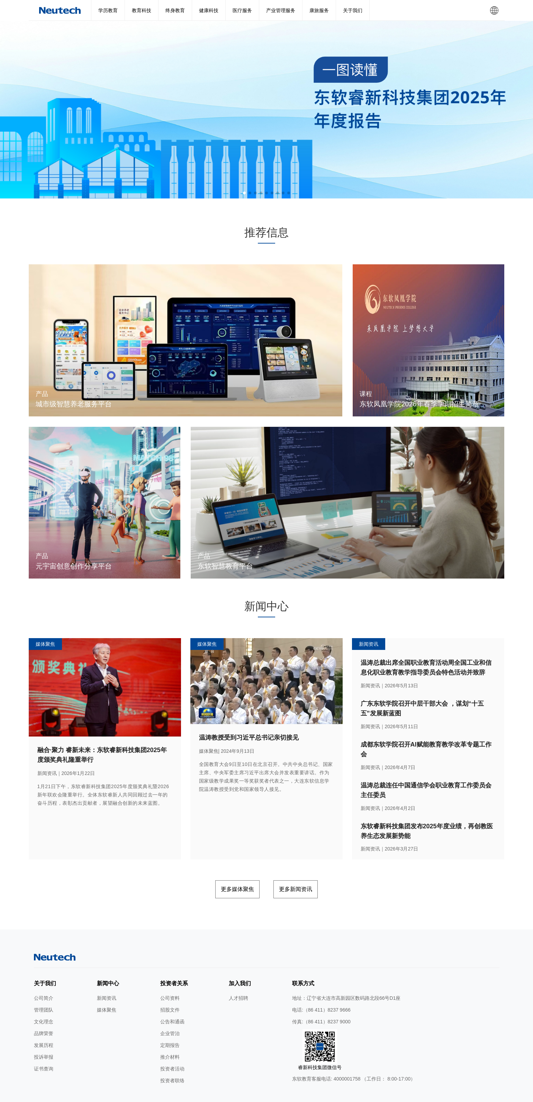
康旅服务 (319, 10)
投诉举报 (43, 1035)
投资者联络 (172, 1058)
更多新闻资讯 (307, 869)
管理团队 (43, 987)
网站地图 (168, 1094)
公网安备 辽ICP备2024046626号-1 (337, 1094)
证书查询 (43, 1046)
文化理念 (43, 999)
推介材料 (170, 1035)
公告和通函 (172, 999)
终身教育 (175, 10)
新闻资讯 (106, 976)
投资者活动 (172, 1046)
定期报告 (170, 1023)
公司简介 (43, 976)
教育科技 (141, 10)
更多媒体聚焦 (225, 869)
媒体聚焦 (106, 987)
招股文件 (170, 987)
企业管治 (170, 1011)
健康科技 (208, 10)
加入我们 (240, 961)
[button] (244, 193)
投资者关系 (174, 961)
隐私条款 (213, 1094)
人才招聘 (238, 976)
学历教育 (108, 10)
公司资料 (170, 976)
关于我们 (352, 10)
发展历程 (43, 1023)
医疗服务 (242, 10)
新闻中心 (108, 961)
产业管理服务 (280, 10)
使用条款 (190, 1094)
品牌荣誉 (43, 1011)
